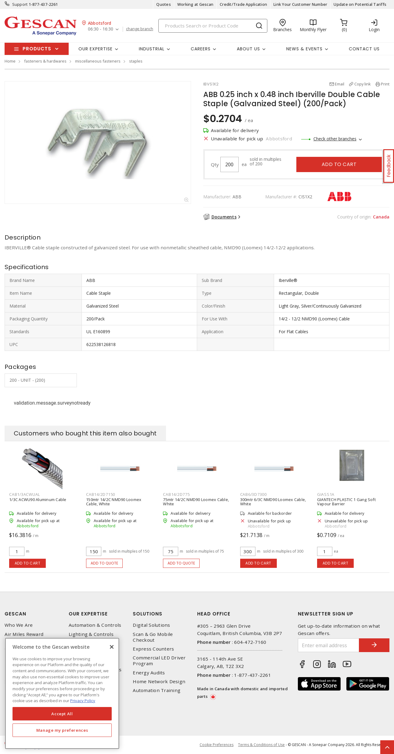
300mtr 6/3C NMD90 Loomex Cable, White (273, 502)
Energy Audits (149, 673)
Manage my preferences (62, 730)
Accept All (62, 713)
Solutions (147, 614)
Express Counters (153, 649)
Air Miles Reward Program (24, 637)
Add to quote (104, 563)
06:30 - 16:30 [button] (100, 29)
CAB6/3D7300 (253, 494)
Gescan (15, 614)
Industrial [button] (151, 49)
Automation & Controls (95, 625)
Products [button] (37, 48)
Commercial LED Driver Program (159, 660)
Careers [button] (201, 49)
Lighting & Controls (91, 634)
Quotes (163, 4)
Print (385, 84)
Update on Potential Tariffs (360, 4)
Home (10, 61)
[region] (62, 693)
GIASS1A (325, 494)
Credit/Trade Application (243, 4)
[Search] (212, 26)
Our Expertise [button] (95, 49)
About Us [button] (248, 49)
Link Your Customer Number (300, 4)
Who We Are (19, 625)
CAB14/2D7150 (100, 494)
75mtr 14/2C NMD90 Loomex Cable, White (196, 502)
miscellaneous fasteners (98, 61)
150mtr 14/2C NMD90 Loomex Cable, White (113, 502)
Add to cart (339, 164)
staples (136, 61)
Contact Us (364, 49)
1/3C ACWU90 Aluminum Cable (38, 499)
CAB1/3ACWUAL (24, 494)
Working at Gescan (195, 4)
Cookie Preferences (216, 745)
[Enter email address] (328, 645)
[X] (111, 647)
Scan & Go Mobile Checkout (153, 637)
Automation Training (156, 690)
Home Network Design (159, 681)
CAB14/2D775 (176, 494)
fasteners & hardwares (45, 61)
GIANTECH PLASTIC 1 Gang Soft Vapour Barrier (346, 502)
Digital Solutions (151, 625)
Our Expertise (88, 614)
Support (20, 4)
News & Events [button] (304, 49)
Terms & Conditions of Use (261, 744)
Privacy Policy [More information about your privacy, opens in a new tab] (82, 700)
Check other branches (334, 139)
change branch (139, 29)
